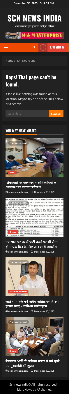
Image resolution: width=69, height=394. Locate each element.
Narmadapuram (18, 291)
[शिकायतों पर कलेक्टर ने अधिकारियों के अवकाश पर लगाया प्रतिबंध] (34, 157)
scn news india (34, 18)
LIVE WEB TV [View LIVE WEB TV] (51, 47)
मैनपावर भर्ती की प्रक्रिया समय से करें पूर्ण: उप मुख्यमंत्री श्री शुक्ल (33, 363)
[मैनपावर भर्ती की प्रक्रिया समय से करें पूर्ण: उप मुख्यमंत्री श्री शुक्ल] (34, 336)
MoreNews (24, 390)
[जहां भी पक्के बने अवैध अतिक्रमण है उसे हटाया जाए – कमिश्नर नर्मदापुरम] (34, 276)
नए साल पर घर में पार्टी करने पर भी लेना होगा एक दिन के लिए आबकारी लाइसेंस (32, 244)
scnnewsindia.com (18, 192)
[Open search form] (34, 47)
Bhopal (13, 231)
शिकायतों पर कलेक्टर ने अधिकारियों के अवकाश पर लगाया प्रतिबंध (31, 184)
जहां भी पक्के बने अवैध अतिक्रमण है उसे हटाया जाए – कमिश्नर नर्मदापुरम (32, 303)
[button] (6, 47)
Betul (12, 172)
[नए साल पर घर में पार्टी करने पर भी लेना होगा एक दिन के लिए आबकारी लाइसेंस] (34, 217)
